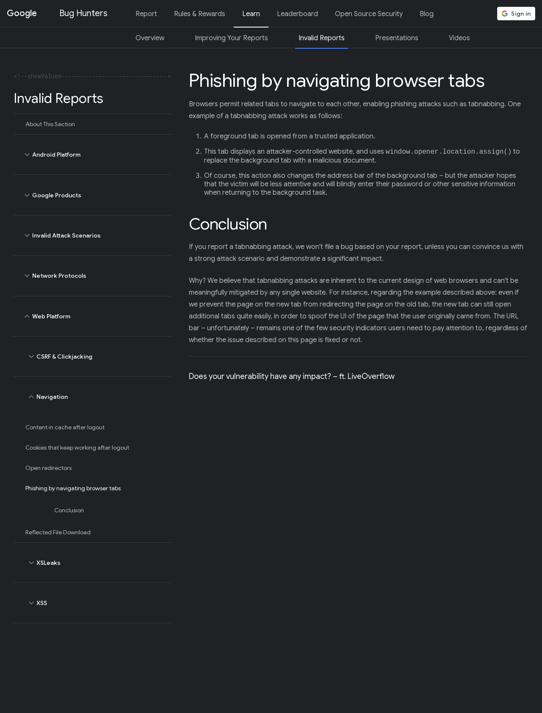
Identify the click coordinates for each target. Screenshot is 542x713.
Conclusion (69, 510)
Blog (427, 14)
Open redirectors (48, 468)
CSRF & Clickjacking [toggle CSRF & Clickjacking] (94, 356)
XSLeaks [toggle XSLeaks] (94, 563)
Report (146, 14)
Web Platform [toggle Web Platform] (92, 316)
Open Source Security (369, 14)
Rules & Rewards (199, 14)
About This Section (50, 124)
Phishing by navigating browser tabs (73, 488)
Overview (150, 38)
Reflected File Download (58, 532)
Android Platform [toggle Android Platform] (92, 154)
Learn (251, 14)
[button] (516, 13)
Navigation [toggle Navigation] (94, 397)
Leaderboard (297, 14)
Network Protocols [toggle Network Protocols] (92, 276)
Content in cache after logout (65, 427)
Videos (459, 38)
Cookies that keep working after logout (77, 447)
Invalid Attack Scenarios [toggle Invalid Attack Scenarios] (92, 235)
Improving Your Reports (231, 38)
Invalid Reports (322, 38)
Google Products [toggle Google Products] (92, 195)
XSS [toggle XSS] (94, 603)
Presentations (396, 38)
